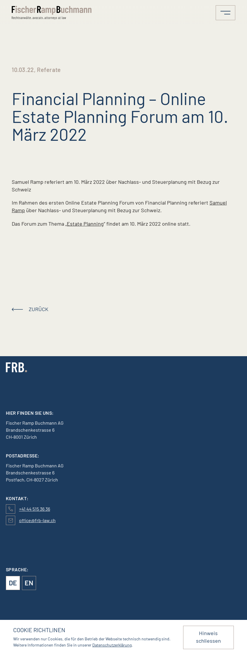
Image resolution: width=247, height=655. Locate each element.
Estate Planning (85, 223)
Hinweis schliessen (208, 637)
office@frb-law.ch (37, 520)
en (29, 583)
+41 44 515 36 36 (34, 509)
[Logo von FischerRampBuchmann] (53, 13)
